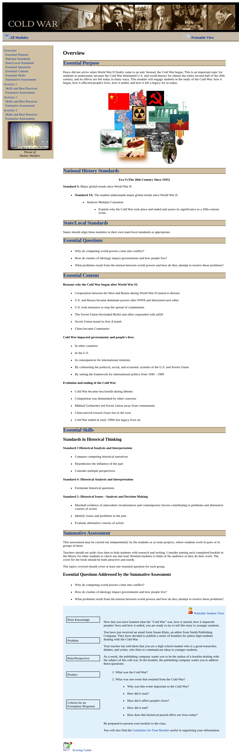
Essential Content (16, 71)
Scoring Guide (77, 750)
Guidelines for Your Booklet (151, 730)
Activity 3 (10, 110)
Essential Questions (18, 67)
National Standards (17, 58)
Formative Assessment (20, 92)
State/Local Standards (19, 63)
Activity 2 (10, 97)
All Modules (16, 38)
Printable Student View (209, 613)
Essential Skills (15, 75)
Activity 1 (10, 84)
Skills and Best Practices (21, 88)
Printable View (200, 38)
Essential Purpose (16, 54)
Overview (10, 50)
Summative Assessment (20, 79)
